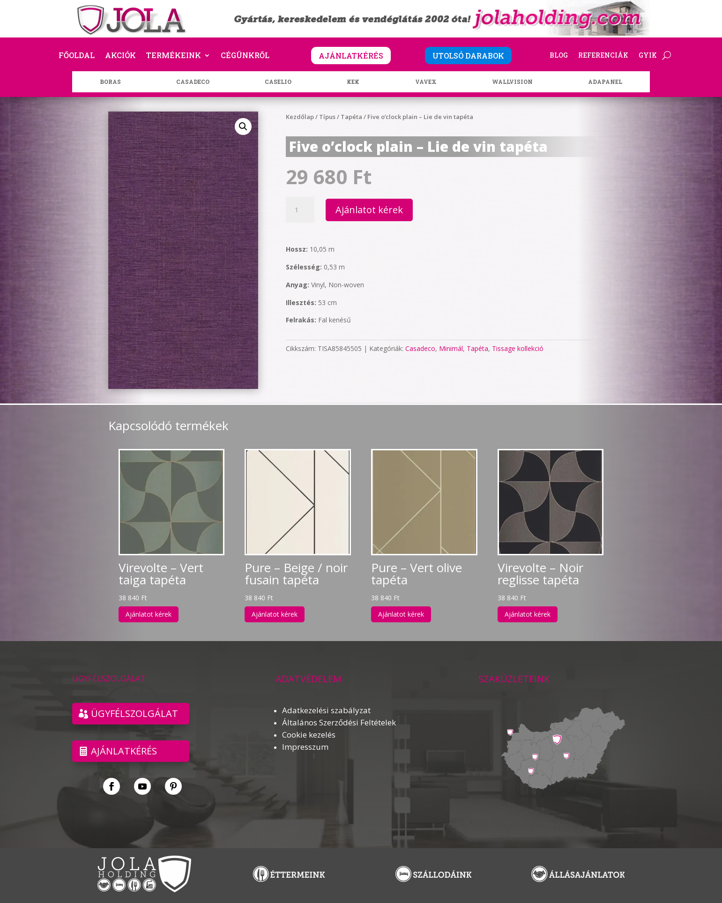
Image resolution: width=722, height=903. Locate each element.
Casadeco (420, 348)
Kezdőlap (300, 116)
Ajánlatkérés (124, 751)
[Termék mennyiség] (300, 210)
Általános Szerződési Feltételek (339, 722)
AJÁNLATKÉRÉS (351, 55)
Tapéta (351, 116)
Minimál (451, 348)
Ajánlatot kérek (369, 209)
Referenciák (603, 56)
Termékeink (173, 56)
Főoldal (77, 56)
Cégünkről (245, 56)
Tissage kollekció (517, 348)
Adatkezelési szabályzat (326, 710)
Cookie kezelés (308, 734)
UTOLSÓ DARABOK (468, 55)
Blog (559, 56)
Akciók (120, 56)
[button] (243, 126)
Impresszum (305, 746)
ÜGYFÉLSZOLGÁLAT (134, 713)
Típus (327, 116)
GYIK (648, 56)
